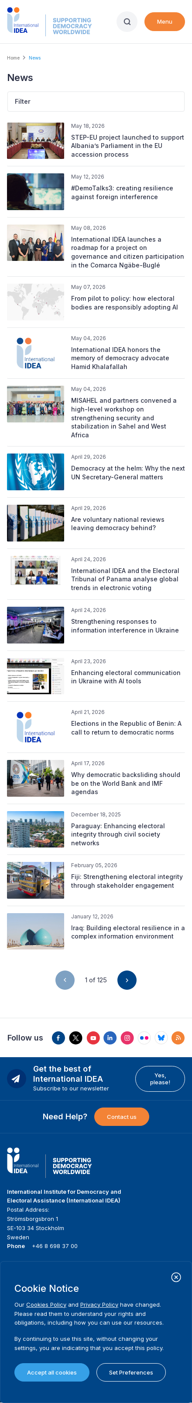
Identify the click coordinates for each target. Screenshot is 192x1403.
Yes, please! (160, 1079)
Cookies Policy (46, 1304)
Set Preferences (131, 1372)
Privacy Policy (99, 1304)
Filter (23, 101)
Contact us (122, 1116)
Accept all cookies (52, 1372)
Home (13, 57)
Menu (164, 21)
